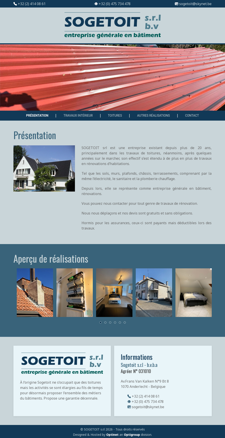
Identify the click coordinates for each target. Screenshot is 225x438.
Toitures (115, 115)
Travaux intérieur (78, 115)
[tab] (100, 322)
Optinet (112, 434)
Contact (192, 115)
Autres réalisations (153, 115)
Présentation (37, 115)
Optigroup (132, 434)
